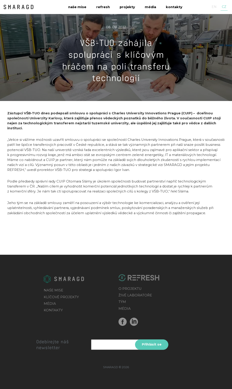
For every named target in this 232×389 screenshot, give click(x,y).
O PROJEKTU (130, 289)
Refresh (103, 7)
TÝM (122, 302)
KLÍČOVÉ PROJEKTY (61, 297)
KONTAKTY (53, 310)
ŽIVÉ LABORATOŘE (135, 295)
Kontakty (174, 7)
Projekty (127, 7)
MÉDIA (50, 304)
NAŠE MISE (53, 290)
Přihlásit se (152, 344)
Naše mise (77, 7)
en (214, 7)
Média (150, 7)
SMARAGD (19, 6)
